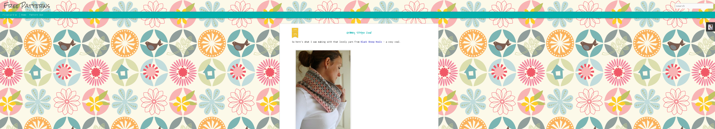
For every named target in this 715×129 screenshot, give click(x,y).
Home (23, 14)
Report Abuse (413, 127)
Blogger (401, 127)
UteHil (380, 127)
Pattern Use (36, 14)
